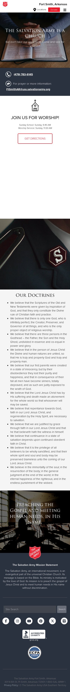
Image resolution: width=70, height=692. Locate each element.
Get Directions (35, 138)
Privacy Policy (11, 685)
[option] (35, 38)
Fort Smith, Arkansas (53, 4)
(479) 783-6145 (23, 74)
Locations (39, 9)
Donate (54, 9)
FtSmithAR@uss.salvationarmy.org (28, 89)
